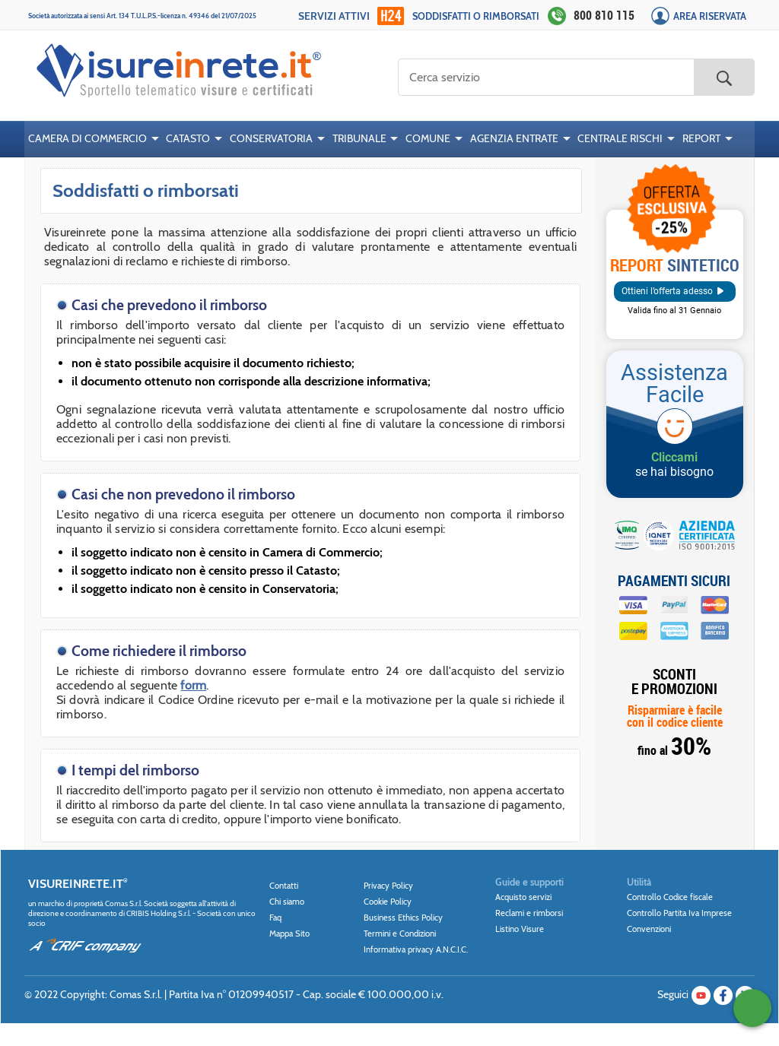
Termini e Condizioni (400, 933)
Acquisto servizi (523, 897)
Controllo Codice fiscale (670, 897)
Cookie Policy (388, 901)
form (193, 685)
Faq (275, 917)
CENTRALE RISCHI (620, 138)
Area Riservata (709, 16)
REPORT (701, 138)
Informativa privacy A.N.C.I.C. (416, 949)
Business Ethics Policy (403, 917)
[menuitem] (93, 139)
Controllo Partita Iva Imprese (679, 913)
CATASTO (188, 138)
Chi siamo (286, 901)
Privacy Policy (388, 885)
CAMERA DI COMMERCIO (87, 138)
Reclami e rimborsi (529, 913)
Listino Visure (519, 929)
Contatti (283, 885)
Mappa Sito (289, 933)
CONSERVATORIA (271, 138)
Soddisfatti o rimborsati (475, 16)
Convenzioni (649, 929)
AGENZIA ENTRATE (514, 138)
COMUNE (427, 138)
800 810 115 (604, 15)
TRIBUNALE (359, 138)
